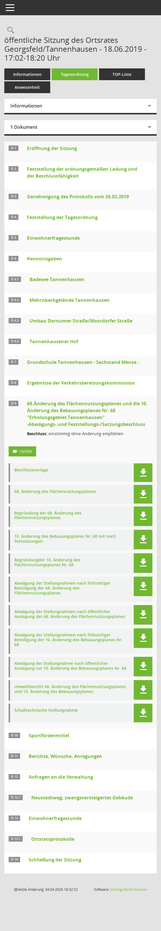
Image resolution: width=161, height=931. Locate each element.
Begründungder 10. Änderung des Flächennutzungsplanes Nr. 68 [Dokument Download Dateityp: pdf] (47, 562)
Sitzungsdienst (128, 889)
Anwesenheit (27, 87)
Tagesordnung (75, 74)
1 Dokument (23, 127)
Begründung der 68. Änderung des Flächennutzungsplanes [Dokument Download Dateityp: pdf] (48, 516)
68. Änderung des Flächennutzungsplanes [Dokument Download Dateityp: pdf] (55, 491)
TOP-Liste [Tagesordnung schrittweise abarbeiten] (121, 74)
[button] (143, 472)
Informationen (27, 74)
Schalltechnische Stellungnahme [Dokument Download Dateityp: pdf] (46, 710)
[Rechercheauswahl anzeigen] (9, 30)
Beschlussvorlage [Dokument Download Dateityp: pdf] (31, 470)
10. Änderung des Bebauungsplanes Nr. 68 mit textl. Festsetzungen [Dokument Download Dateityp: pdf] (65, 539)
